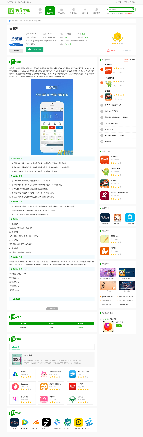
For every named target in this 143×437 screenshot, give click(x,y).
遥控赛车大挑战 (127, 13)
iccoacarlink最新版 (111, 123)
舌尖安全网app (68, 423)
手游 (125, 2)
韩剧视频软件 (123, 304)
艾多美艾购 (130, 223)
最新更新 (96, 11)
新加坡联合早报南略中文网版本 (116, 117)
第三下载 (10, 2)
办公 (51, 327)
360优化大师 (109, 78)
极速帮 (107, 91)
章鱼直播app (78, 423)
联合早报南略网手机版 (113, 105)
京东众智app (109, 129)
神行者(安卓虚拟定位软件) (84, 371)
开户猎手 (108, 64)
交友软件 (68, 44)
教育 (79, 399)
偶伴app (52, 397)
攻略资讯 (73, 11)
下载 (118, 325)
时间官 (113, 248)
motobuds (108, 141)
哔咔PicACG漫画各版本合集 (108, 278)
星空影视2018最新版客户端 (114, 135)
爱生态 (80, 397)
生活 (33, 21)
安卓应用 (50, 11)
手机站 (132, 2)
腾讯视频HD (25, 423)
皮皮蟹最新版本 (55, 371)
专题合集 (85, 11)
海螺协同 (113, 319)
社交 (50, 374)
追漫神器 (127, 291)
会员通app (23, 327)
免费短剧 (108, 291)
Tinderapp (24, 384)
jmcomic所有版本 (108, 296)
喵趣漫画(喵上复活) (118, 224)
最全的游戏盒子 (126, 278)
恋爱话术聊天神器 (55, 384)
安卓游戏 (61, 11)
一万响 (80, 384)
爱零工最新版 (35, 423)
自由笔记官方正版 (46, 423)
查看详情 (80, 327)
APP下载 (119, 2)
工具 (79, 374)
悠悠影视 (24, 397)
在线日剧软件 (106, 300)
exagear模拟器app (89, 423)
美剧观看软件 (106, 304)
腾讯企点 (24, 371)
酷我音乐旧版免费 (111, 111)
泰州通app (57, 423)
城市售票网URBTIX (14, 423)
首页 (40, 11)
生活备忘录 (115, 236)
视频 (22, 399)
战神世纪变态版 (117, 13)
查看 (66, 37)
